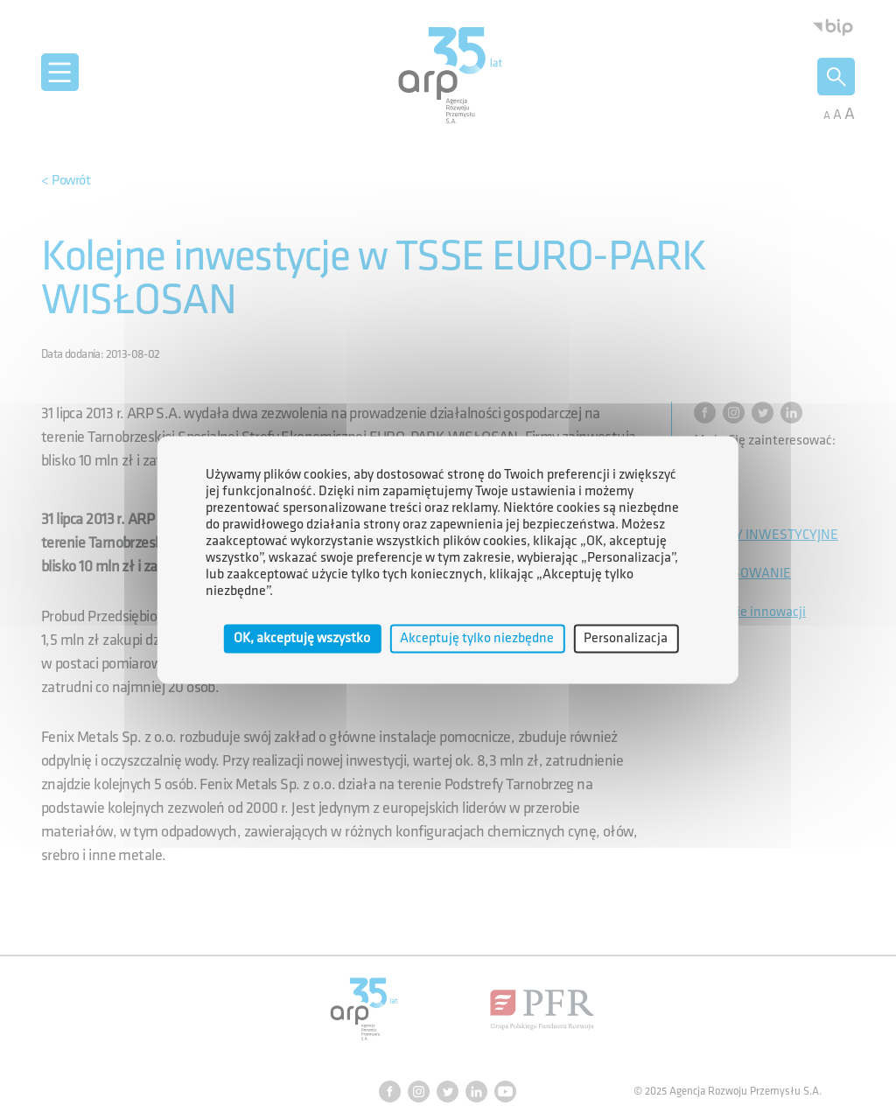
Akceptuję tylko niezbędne (477, 638)
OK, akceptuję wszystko (302, 638)
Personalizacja (626, 638)
